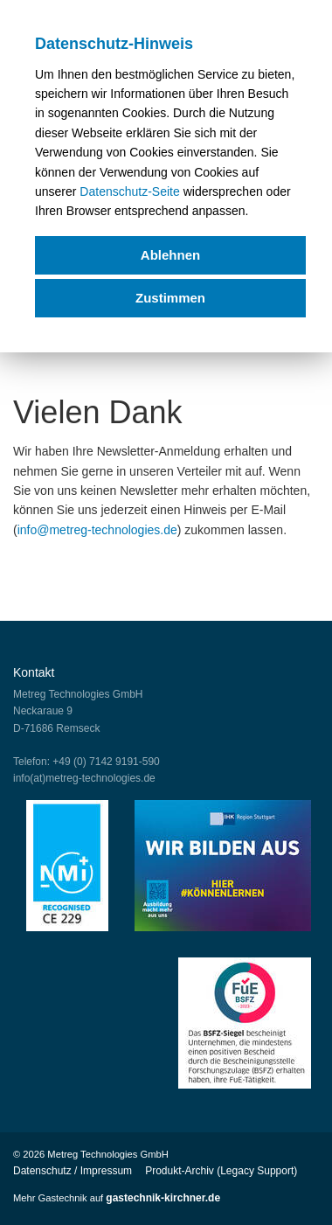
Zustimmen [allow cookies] (170, 297)
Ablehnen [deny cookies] (170, 254)
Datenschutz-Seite (129, 191)
